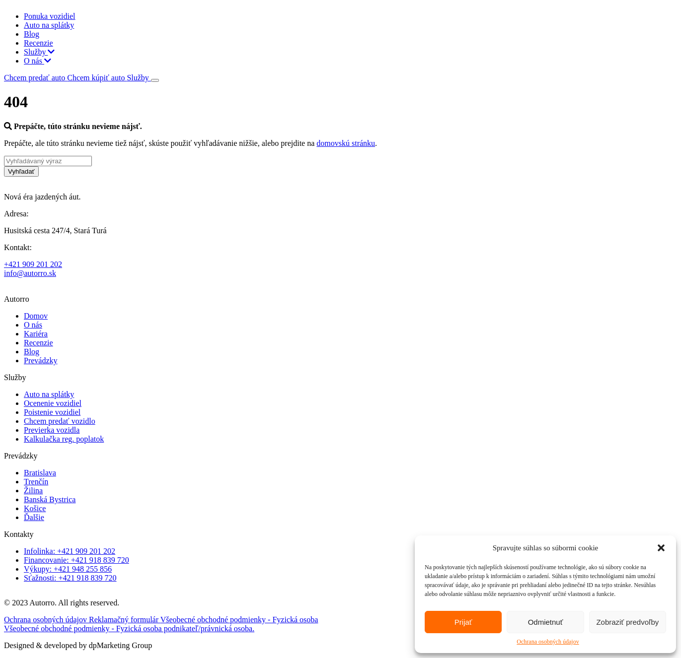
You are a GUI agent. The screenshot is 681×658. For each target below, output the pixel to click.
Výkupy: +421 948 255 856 (68, 569)
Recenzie (38, 43)
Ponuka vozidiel (50, 16)
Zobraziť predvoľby (627, 622)
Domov (36, 316)
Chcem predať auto (35, 77)
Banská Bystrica (50, 499)
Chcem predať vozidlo (59, 421)
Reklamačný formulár (124, 619)
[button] (661, 548)
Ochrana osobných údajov (548, 641)
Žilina (33, 490)
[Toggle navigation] (155, 80)
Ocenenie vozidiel (52, 403)
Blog (31, 34)
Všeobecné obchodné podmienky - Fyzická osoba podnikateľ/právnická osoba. (129, 628)
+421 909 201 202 (33, 264)
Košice (35, 508)
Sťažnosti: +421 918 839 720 (70, 578)
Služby (39, 52)
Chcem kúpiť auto (97, 77)
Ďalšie (34, 517)
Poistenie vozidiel (52, 412)
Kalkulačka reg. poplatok (64, 439)
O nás (37, 61)
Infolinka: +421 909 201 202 (69, 551)
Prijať (463, 622)
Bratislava (40, 472)
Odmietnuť (545, 622)
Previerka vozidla (51, 430)
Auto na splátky (49, 25)
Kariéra (36, 333)
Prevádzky (41, 360)
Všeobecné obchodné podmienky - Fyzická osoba (239, 619)
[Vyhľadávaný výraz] (48, 161)
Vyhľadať (21, 171)
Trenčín (36, 481)
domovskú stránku (345, 143)
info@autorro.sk (30, 273)
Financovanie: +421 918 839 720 (76, 560)
